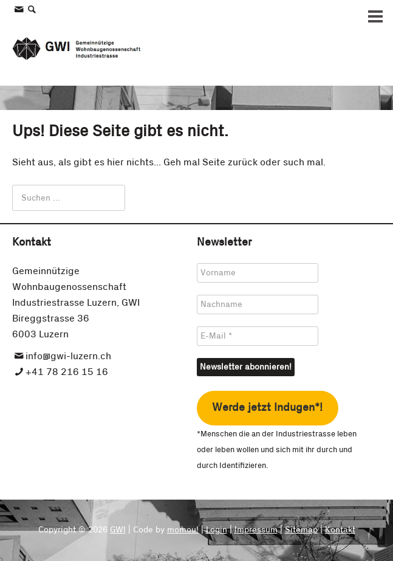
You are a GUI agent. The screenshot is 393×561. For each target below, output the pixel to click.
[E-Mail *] (257, 336)
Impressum (256, 530)
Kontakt (340, 530)
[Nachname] (257, 304)
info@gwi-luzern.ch (68, 356)
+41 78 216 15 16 (67, 372)
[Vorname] (257, 273)
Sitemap (301, 530)
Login (216, 530)
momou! (183, 530)
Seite (213, 162)
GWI (118, 530)
